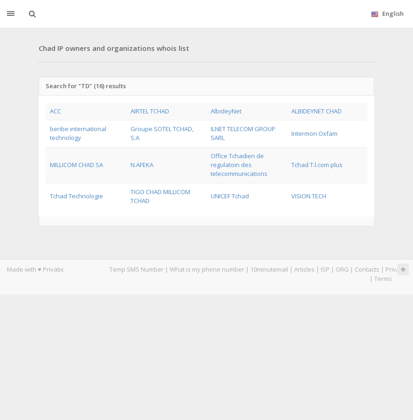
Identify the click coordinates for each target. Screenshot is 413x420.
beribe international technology (78, 133)
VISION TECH (308, 196)
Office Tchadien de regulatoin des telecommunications (239, 165)
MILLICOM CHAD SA (76, 165)
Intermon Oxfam (314, 133)
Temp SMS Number (137, 269)
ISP (326, 269)
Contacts (367, 269)
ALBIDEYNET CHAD (316, 111)
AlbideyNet (226, 111)
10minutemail (269, 269)
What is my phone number (207, 269)
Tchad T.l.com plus (317, 165)
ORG (342, 269)
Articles (304, 269)
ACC (55, 111)
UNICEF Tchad (230, 196)
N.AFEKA (142, 165)
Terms (383, 278)
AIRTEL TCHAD (150, 111)
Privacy (395, 269)
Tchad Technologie (76, 196)
